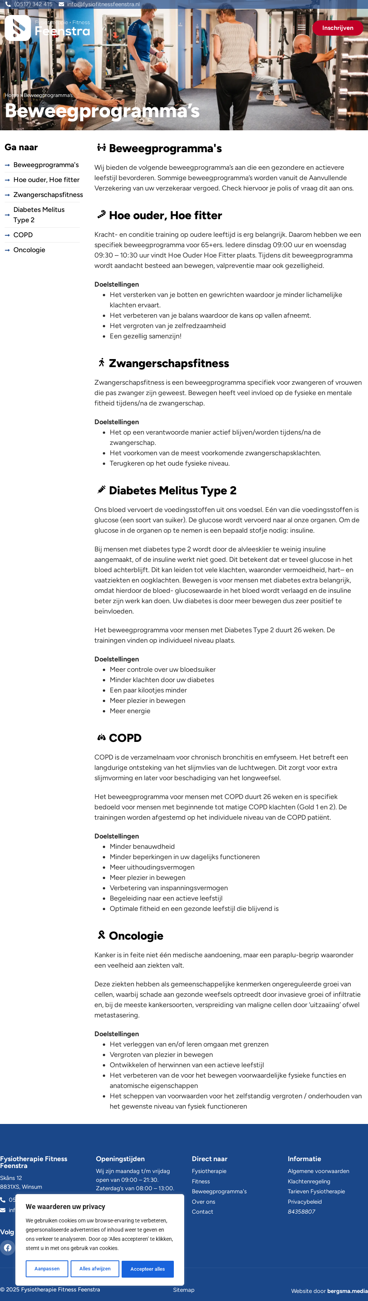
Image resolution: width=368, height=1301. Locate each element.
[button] (301, 28)
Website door (329, 1291)
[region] (99, 1241)
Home (12, 95)
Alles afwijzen (95, 1269)
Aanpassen (46, 1269)
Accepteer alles (148, 1269)
